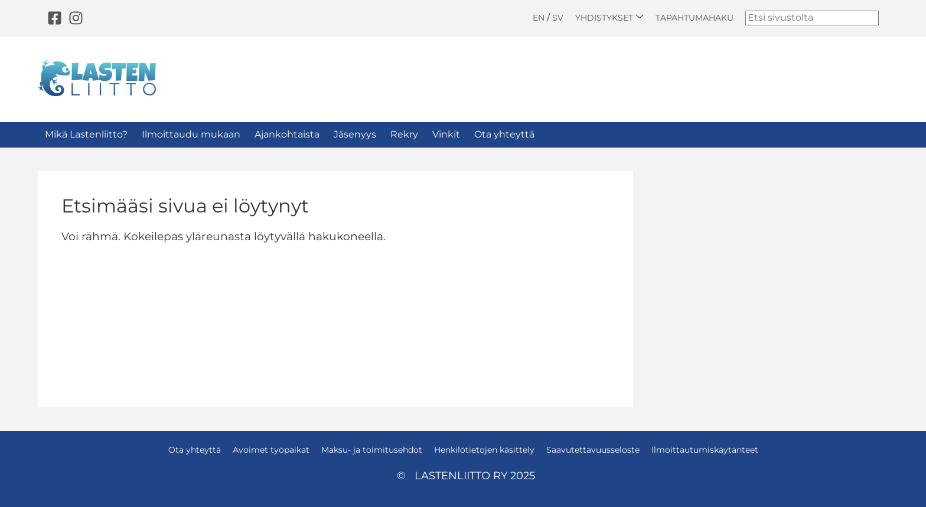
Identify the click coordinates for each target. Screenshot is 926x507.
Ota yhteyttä (504, 134)
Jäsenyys (355, 134)
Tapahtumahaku (694, 17)
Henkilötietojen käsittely (484, 449)
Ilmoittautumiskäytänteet (704, 449)
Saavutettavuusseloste (593, 449)
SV (557, 17)
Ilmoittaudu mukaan (191, 134)
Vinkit (446, 134)
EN (538, 17)
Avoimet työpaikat (271, 449)
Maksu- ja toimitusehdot (371, 449)
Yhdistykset (609, 17)
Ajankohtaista (287, 134)
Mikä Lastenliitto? (86, 134)
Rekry (404, 134)
